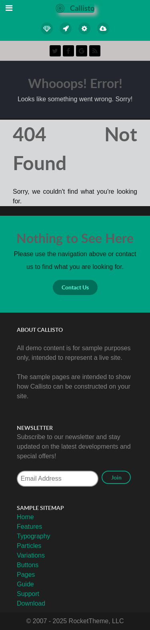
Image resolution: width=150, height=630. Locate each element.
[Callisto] (75, 7)
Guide (25, 584)
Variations (31, 555)
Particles (29, 545)
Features (29, 526)
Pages (26, 574)
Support (28, 593)
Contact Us (75, 287)
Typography (33, 536)
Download (31, 603)
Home (25, 517)
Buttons (27, 565)
